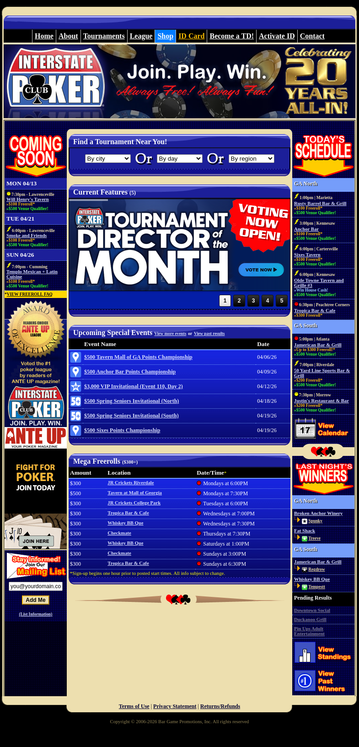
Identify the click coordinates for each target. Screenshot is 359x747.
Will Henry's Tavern (27, 199)
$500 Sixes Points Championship (122, 430)
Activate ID (277, 36)
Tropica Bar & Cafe (128, 512)
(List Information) (36, 614)
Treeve (314, 538)
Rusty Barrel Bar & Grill (320, 203)
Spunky (315, 521)
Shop (165, 36)
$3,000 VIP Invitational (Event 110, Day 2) (133, 386)
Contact (312, 36)
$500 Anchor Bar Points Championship (130, 371)
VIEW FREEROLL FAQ (30, 294)
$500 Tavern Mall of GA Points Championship (138, 357)
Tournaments (104, 36)
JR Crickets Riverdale (130, 482)
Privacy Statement (174, 706)
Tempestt (316, 587)
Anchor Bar (306, 229)
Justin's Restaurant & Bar (321, 400)
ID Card (191, 36)
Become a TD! (231, 36)
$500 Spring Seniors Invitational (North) (131, 401)
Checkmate (119, 533)
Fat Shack (304, 530)
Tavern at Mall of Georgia (134, 492)
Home (44, 36)
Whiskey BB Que (125, 522)
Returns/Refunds (220, 706)
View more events (170, 333)
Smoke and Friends (26, 235)
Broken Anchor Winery (318, 513)
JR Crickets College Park (134, 502)
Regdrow (316, 569)
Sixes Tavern (307, 254)
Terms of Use (134, 706)
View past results (209, 333)
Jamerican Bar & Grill (318, 344)
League (141, 36)
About (68, 36)
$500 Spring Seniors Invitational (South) (131, 415)
